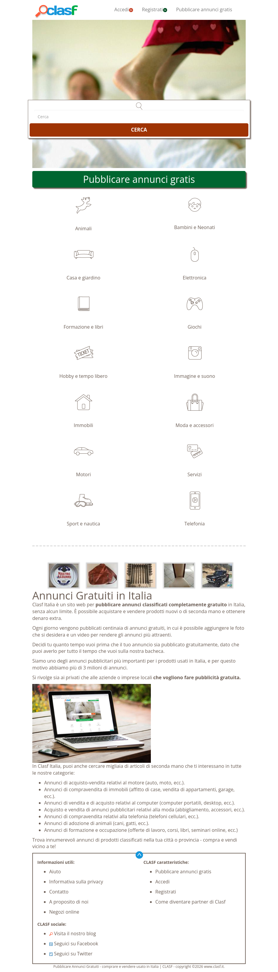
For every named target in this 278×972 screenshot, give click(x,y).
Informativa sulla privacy (76, 881)
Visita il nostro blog (72, 933)
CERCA (139, 129)
